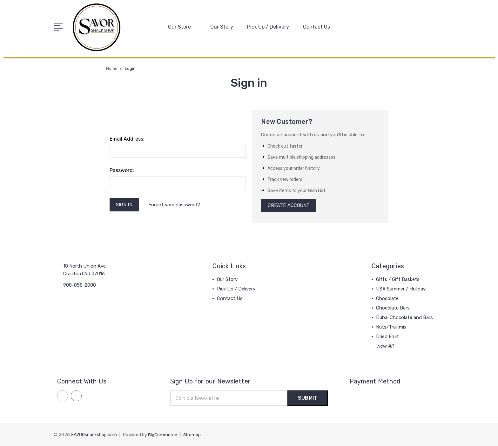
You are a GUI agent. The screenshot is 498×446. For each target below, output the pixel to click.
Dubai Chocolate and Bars (404, 318)
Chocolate (387, 299)
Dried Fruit (387, 337)
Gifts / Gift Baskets (398, 280)
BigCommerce (162, 435)
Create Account (289, 205)
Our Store (182, 27)
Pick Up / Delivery (268, 27)
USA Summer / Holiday (401, 289)
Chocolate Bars (393, 308)
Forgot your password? (175, 204)
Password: (122, 170)
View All (385, 346)
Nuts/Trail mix (391, 327)
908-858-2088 (79, 285)
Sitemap (192, 435)
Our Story (221, 27)
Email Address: (127, 139)
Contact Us (316, 27)
